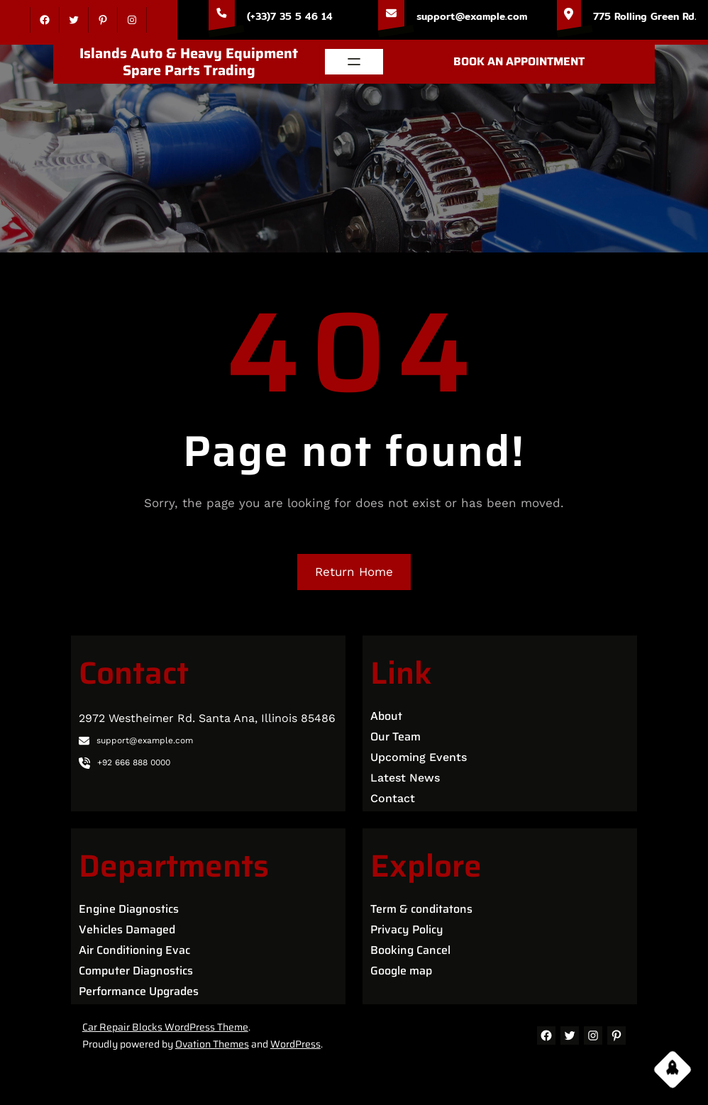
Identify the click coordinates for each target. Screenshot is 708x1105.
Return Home (354, 572)
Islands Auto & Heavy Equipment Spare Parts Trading (188, 62)
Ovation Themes (212, 1044)
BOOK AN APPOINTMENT (519, 61)
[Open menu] (354, 61)
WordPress (295, 1044)
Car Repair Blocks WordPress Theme (165, 1027)
